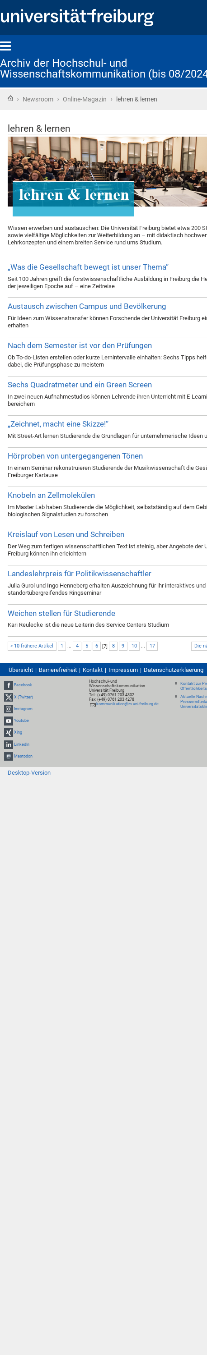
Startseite (10, 98)
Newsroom (38, 99)
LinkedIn (21, 744)
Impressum (123, 669)
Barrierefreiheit (58, 669)
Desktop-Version (29, 772)
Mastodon (23, 756)
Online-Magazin (85, 99)
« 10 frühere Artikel (31, 646)
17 (152, 646)
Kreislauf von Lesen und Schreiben (66, 534)
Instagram (23, 709)
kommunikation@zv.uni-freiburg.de (127, 704)
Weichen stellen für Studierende (61, 613)
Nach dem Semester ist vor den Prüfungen (80, 345)
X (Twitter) (23, 697)
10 (134, 646)
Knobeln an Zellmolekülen (51, 495)
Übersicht (21, 669)
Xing (18, 732)
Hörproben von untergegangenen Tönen (75, 455)
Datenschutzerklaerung (173, 669)
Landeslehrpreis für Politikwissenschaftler (79, 573)
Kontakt (93, 669)
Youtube (21, 720)
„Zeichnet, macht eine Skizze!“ (58, 423)
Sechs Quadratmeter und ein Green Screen (80, 384)
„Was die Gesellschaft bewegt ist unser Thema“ (88, 266)
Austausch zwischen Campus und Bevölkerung (87, 306)
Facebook (23, 685)
